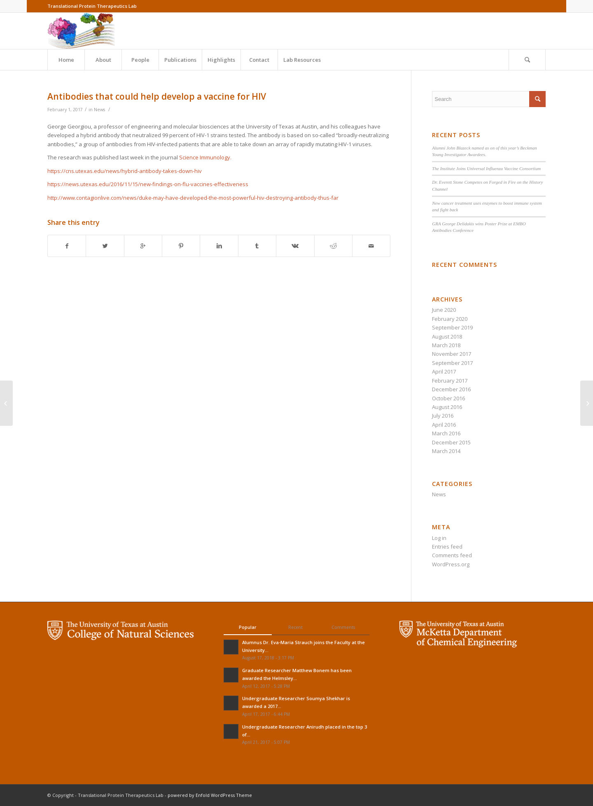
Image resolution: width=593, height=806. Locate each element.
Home (66, 59)
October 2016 (448, 398)
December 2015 (451, 442)
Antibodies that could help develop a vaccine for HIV (156, 96)
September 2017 (452, 363)
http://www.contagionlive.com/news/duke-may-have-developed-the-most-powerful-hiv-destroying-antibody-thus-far (193, 197)
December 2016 (451, 389)
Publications (180, 59)
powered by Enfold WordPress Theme (210, 795)
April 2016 (444, 424)
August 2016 (447, 407)
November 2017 (451, 353)
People (140, 59)
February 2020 (449, 318)
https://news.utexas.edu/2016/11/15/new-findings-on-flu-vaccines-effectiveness (147, 184)
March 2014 (446, 451)
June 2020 (444, 309)
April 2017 (444, 371)
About (103, 59)
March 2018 (446, 345)
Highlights (221, 59)
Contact (259, 59)
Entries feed (447, 546)
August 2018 (447, 336)
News (99, 109)
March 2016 (446, 433)
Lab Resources (302, 59)
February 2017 (449, 380)
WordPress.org (450, 564)
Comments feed (452, 555)
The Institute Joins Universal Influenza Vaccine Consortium (486, 168)
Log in (439, 538)
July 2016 (442, 415)
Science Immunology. (205, 157)
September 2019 (452, 327)
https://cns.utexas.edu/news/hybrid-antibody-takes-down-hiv (124, 171)
